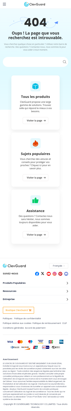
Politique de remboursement (47, 323)
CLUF (64, 323)
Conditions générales (13, 327)
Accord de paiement (35, 327)
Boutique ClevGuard (18, 310)
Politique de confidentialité (27, 318)
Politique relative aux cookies (17, 323)
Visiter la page (36, 120)
